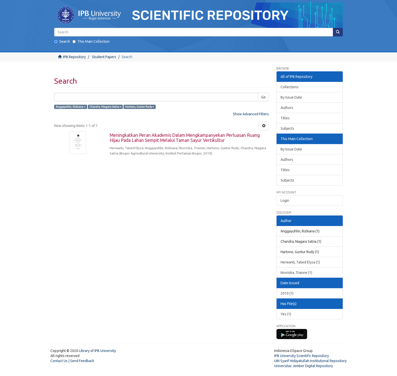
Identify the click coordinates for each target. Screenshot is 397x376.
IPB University (105, 351)
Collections (290, 87)
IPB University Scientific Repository (301, 356)
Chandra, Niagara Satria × (105, 106)
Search (62, 41)
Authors (287, 108)
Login (285, 200)
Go (263, 97)
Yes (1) (286, 314)
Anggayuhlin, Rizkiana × (70, 106)
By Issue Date (291, 97)
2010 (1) (287, 293)
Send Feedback (82, 361)
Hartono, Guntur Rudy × (139, 106)
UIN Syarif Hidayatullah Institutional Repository (310, 361)
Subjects (287, 128)
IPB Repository (74, 57)
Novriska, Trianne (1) (296, 273)
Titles (285, 118)
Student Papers (104, 57)
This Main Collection (91, 41)
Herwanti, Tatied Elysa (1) (300, 262)
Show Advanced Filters (251, 114)
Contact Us (59, 361)
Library (84, 351)
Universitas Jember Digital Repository (303, 366)
